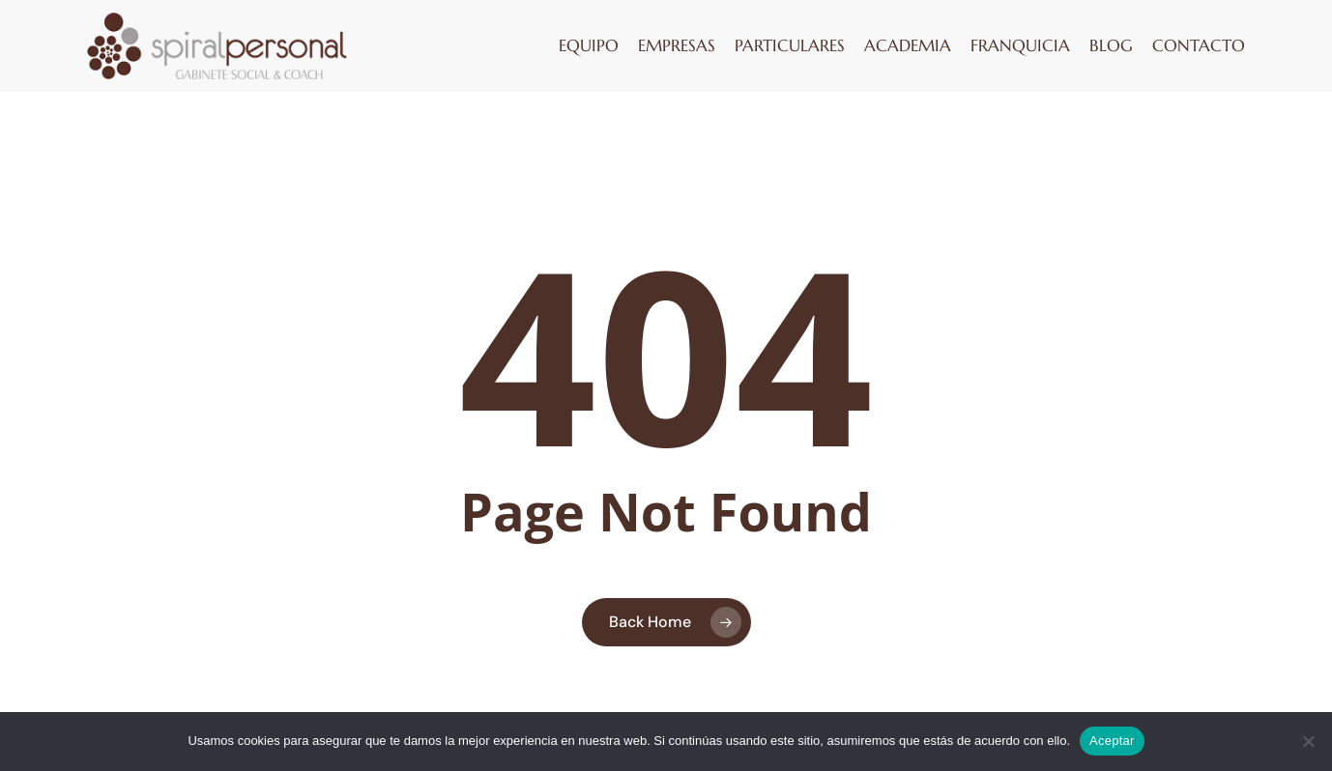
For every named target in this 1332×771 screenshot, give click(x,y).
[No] (1308, 741)
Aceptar (1112, 740)
